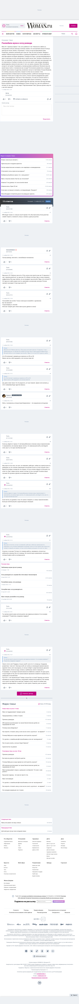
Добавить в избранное (21, 99)
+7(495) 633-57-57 (41, 975)
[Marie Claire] (43, 924)
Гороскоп (64, 863)
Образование (7, 843)
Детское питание (50, 849)
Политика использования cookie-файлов (20, 912)
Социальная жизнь (8, 841)
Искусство (34, 867)
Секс (19, 845)
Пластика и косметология (10, 873)
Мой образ (21, 863)
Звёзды (49, 863)
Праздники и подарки (37, 871)
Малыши (49, 841)
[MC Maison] (26, 924)
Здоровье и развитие (51, 852)
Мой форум (10, 34)
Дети (48, 839)
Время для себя (36, 865)
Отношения (5, 40)
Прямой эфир (47, 34)
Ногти (5, 871)
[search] (67, 33)
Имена (48, 856)
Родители (20, 849)
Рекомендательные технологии (39, 977)
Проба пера (35, 873)
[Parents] (68, 924)
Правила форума (38, 910)
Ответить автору (5, 103)
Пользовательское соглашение (57, 910)
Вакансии (67, 912)
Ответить (47, 221)
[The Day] (18, 924)
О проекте (16, 910)
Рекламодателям (42, 912)
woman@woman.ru (41, 973)
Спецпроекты (56, 912)
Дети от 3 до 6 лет (51, 843)
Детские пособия (51, 858)
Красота (6, 863)
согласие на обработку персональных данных (34, 896)
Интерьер (63, 845)
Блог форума (7, 883)
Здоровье (35, 839)
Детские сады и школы (52, 854)
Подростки (49, 847)
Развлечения (36, 863)
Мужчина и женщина (23, 841)
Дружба (20, 843)
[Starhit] (34, 924)
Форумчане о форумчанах (10, 889)
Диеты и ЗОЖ (35, 849)
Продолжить (46, 119)
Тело (5, 869)
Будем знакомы (36, 876)
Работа (5, 845)
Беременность (35, 847)
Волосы (5, 867)
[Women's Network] (39, 920)
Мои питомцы (64, 847)
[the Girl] (62, 924)
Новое (18, 34)
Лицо (5, 865)
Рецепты (63, 843)
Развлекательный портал (9, 885)
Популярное (26, 34)
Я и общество (8, 839)
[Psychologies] (54, 924)
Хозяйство (63, 841)
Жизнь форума (8, 880)
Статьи (73, 25)
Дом (62, 839)
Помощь (26, 910)
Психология (35, 843)
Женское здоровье (36, 841)
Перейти (48, 201)
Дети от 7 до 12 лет (51, 845)
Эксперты (36, 34)
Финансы (6, 847)
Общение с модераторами (10, 887)
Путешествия (35, 869)
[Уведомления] (76, 33)
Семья (19, 847)
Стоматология (35, 845)
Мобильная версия (40, 956)
